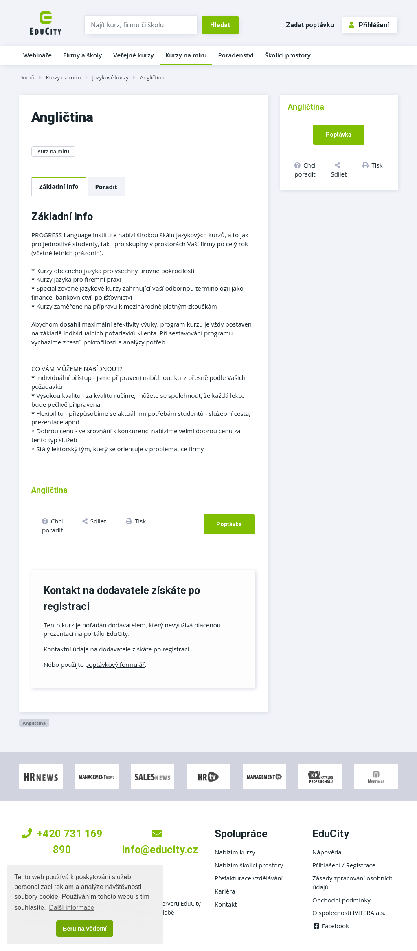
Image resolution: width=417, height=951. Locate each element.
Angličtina (152, 77)
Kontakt (226, 904)
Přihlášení (369, 25)
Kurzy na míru (186, 55)
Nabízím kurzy (235, 852)
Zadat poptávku (310, 25)
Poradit (106, 187)
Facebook (330, 926)
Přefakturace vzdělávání (249, 878)
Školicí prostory (287, 55)
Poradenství (236, 55)
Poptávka (229, 524)
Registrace (361, 865)
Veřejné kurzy (133, 55)
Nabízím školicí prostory (249, 865)
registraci (175, 649)
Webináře (37, 55)
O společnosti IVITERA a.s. (349, 913)
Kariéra (225, 891)
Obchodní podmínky (341, 900)
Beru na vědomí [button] (85, 928)
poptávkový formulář (115, 664)
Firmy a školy (82, 55)
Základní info (59, 186)
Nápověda (327, 852)
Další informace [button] (71, 907)
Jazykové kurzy (110, 77)
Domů (27, 77)
